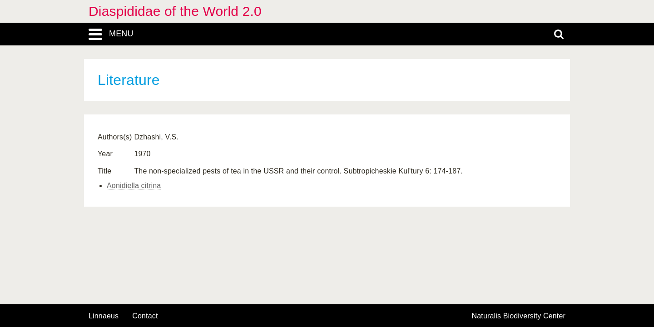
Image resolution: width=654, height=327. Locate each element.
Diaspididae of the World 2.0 (175, 11)
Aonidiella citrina (134, 185)
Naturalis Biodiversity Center (519, 316)
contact (145, 316)
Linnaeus (104, 316)
